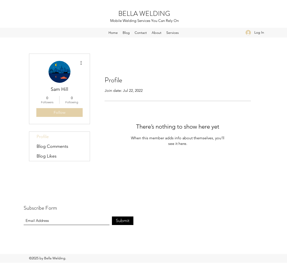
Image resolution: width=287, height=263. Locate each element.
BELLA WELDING (144, 14)
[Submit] (122, 220)
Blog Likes (47, 156)
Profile (43, 136)
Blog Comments (52, 146)
